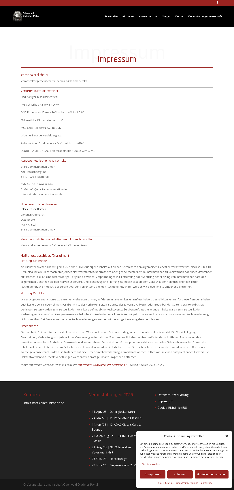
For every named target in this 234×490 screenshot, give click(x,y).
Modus (179, 16)
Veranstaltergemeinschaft (205, 16)
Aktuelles (128, 16)
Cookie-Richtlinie (165, 483)
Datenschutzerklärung (187, 483)
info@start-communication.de (43, 403)
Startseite (111, 16)
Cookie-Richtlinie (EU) (172, 408)
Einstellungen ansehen (212, 474)
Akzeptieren (153, 474)
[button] (227, 436)
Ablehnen (180, 474)
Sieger (166, 16)
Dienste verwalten (150, 464)
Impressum (206, 483)
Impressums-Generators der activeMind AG (103, 365)
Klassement (146, 16)
